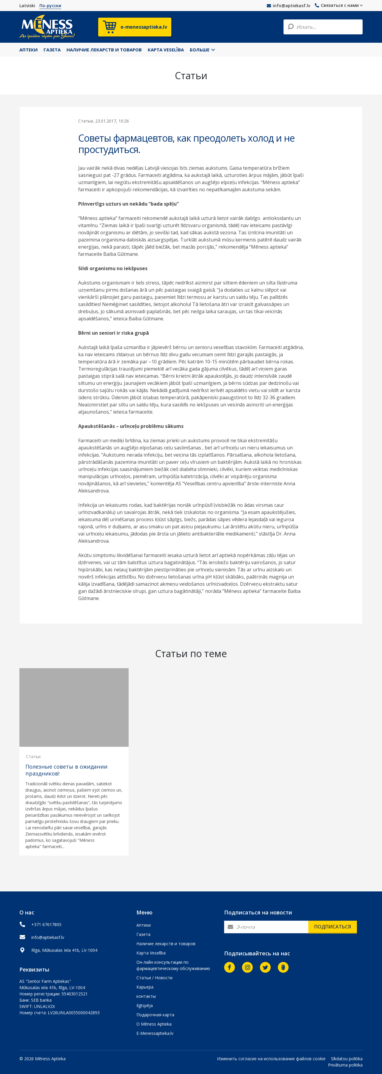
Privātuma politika (345, 1065)
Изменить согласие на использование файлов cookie (271, 1058)
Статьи (33, 756)
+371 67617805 (46, 924)
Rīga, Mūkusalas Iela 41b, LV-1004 (64, 950)
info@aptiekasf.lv (288, 5)
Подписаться (332, 926)
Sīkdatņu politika (347, 1058)
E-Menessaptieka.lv (154, 1033)
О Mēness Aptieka (154, 1024)
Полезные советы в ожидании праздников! (66, 770)
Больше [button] (202, 50)
